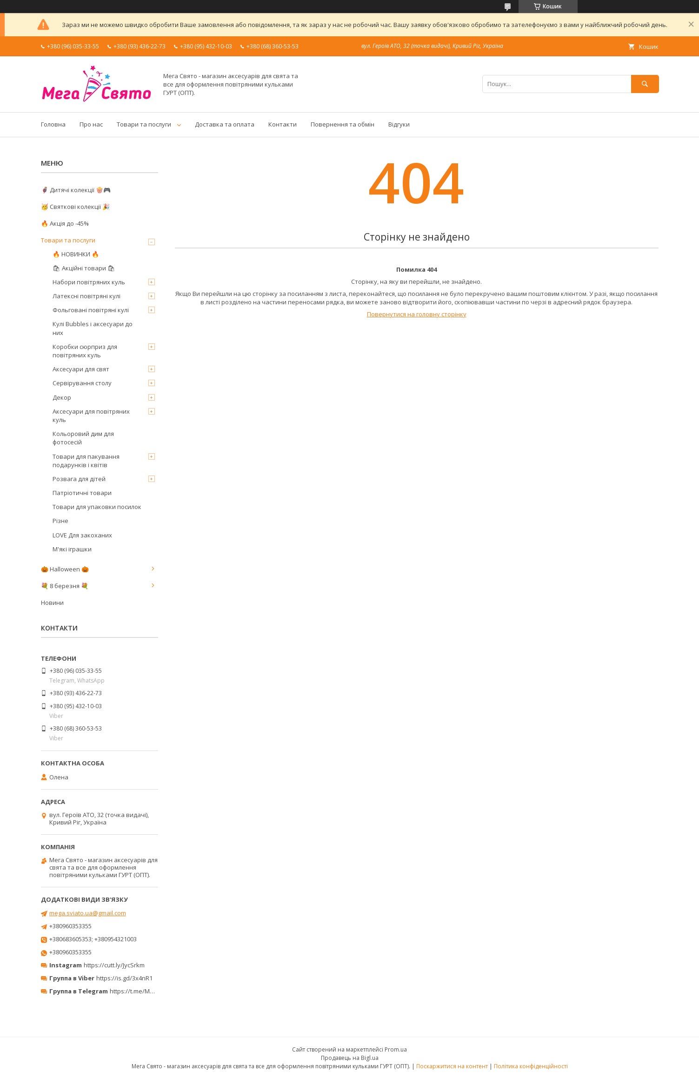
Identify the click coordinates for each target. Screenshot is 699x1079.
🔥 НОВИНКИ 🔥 (76, 254)
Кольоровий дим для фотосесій (83, 437)
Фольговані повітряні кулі (91, 310)
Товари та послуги (144, 124)
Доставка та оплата (224, 124)
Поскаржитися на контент (452, 1066)
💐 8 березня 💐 (64, 586)
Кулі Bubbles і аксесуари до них (93, 328)
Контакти (282, 124)
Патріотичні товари (82, 493)
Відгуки (399, 124)
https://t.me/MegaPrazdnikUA (151, 991)
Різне (60, 520)
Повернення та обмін (342, 124)
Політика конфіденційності (531, 1066)
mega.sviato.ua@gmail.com (87, 913)
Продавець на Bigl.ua (350, 1058)
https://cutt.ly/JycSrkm (114, 965)
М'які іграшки (72, 549)
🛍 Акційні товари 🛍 (84, 268)
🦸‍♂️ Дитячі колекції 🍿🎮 (76, 190)
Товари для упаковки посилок (97, 507)
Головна (53, 124)
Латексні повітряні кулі (86, 296)
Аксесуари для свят (81, 369)
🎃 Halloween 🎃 (65, 569)
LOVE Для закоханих (82, 535)
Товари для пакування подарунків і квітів (86, 460)
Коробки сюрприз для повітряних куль (85, 350)
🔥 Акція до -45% (65, 223)
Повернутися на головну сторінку (416, 314)
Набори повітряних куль (89, 282)
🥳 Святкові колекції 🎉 (75, 206)
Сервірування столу (82, 383)
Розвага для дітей (79, 479)
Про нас (91, 124)
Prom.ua (396, 1049)
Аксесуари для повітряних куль (91, 415)
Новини (52, 602)
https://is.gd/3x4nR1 (124, 978)
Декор (62, 397)
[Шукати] (645, 84)
